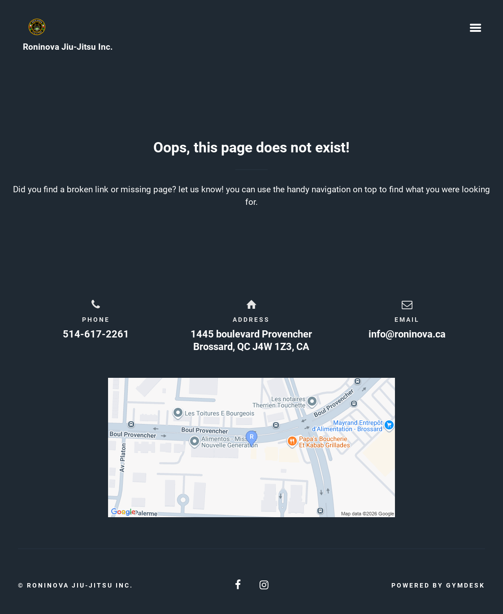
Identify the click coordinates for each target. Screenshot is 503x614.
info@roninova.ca (407, 334)
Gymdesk (465, 585)
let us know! (201, 189)
